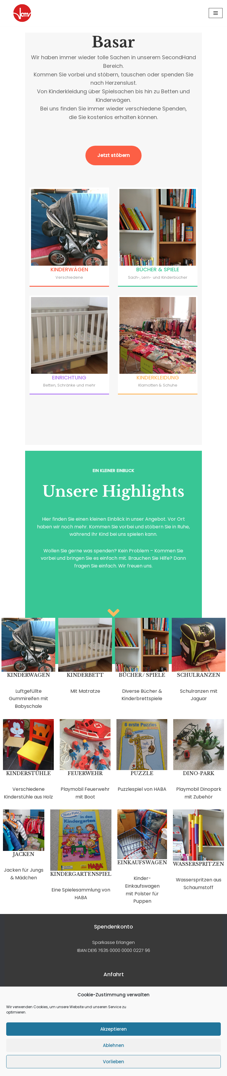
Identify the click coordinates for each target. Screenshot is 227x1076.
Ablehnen (113, 1045)
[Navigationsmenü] (216, 13)
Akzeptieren (113, 1029)
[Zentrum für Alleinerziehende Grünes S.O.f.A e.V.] (22, 13)
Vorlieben (113, 1062)
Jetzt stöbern (113, 107)
